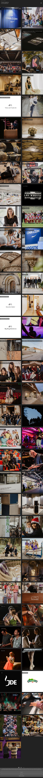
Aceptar (21, 772)
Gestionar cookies (21, 775)
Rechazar (21, 774)
